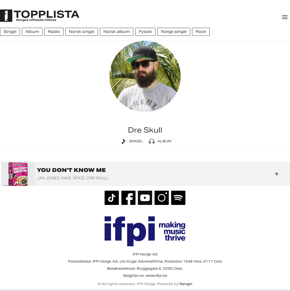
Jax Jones (48, 178)
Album (159, 141)
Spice (79, 178)
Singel (131, 141)
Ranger (186, 284)
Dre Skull (98, 178)
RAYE (66, 178)
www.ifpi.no (156, 275)
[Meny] (285, 17)
